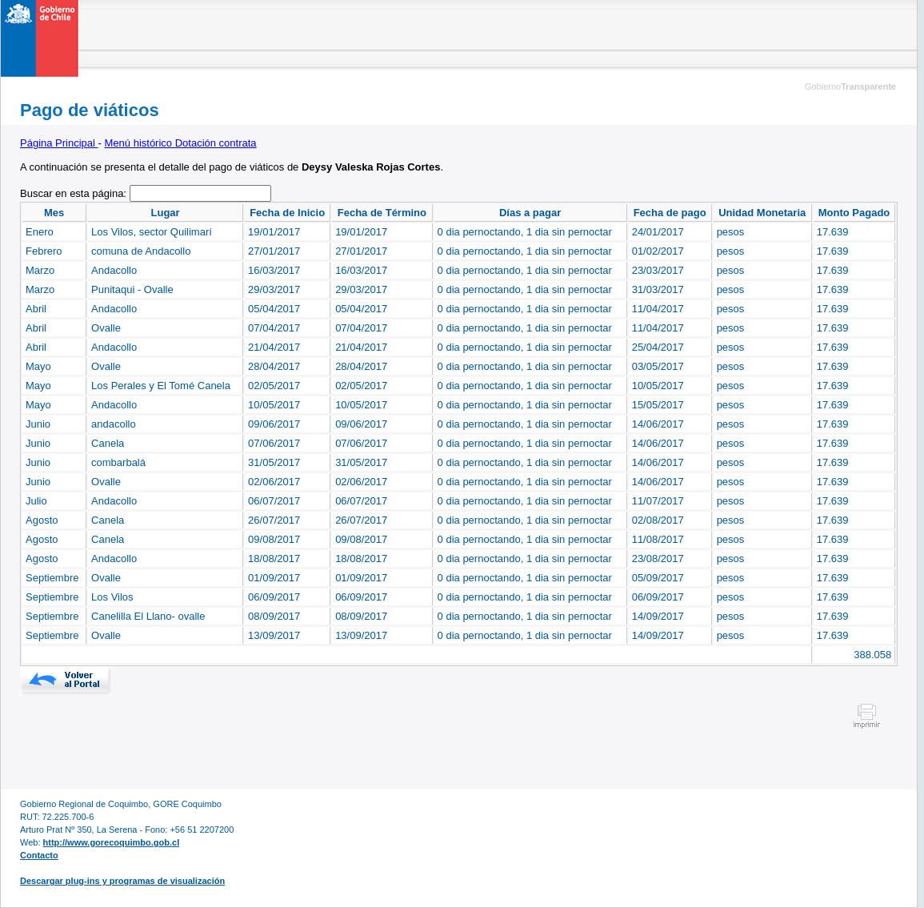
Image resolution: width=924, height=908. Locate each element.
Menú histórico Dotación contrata (181, 143)
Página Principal (59, 143)
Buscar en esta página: (75, 193)
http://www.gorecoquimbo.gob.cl (111, 842)
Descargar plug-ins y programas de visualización (122, 881)
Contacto (39, 855)
